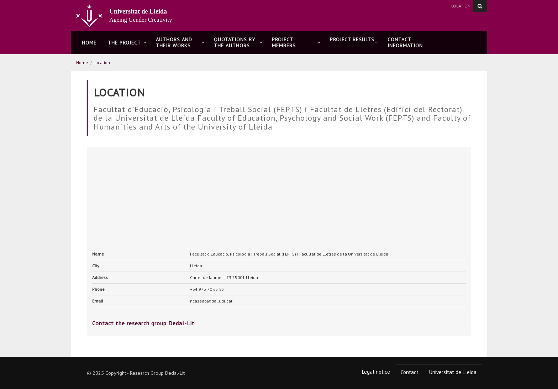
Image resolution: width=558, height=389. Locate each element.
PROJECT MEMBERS (296, 42)
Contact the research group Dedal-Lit (143, 323)
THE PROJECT (127, 43)
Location (460, 6)
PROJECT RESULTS (354, 42)
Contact (409, 372)
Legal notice (376, 371)
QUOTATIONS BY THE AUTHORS (238, 42)
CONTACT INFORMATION (405, 42)
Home (89, 43)
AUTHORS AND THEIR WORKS (180, 42)
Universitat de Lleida (453, 372)
